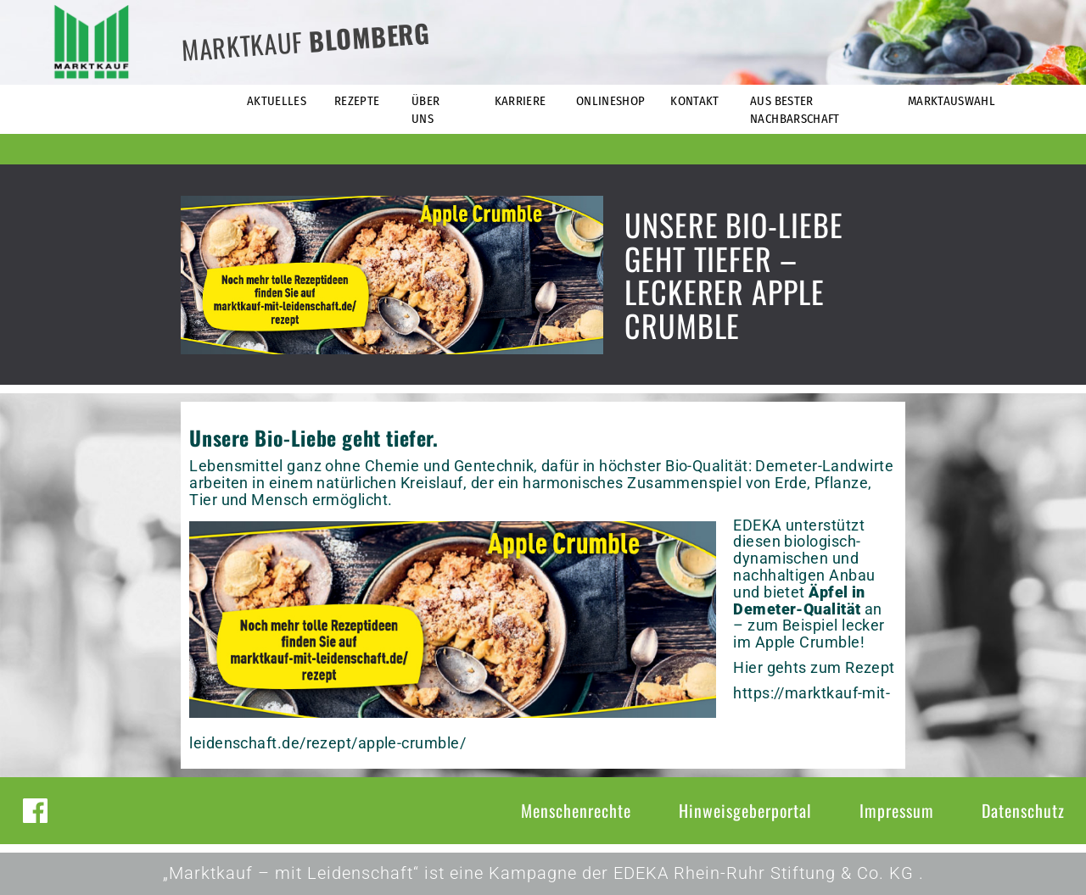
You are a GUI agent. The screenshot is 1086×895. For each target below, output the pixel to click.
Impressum (896, 810)
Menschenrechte (576, 810)
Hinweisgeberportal (745, 810)
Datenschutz (1023, 810)
